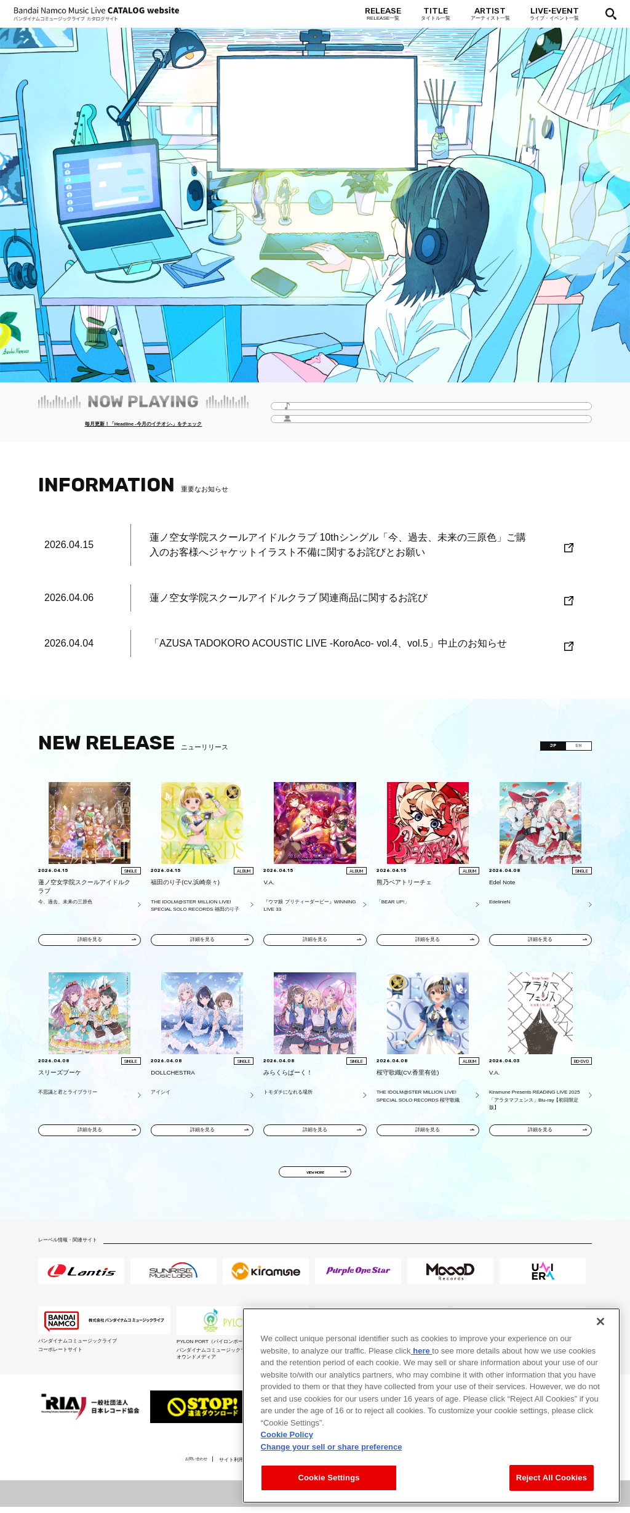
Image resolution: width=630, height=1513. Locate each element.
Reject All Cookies (551, 1477)
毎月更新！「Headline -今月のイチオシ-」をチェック (143, 425)
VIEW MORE (315, 1177)
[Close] (600, 1321)
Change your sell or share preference (331, 1446)
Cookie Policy (287, 1434)
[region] (431, 1405)
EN (574, 747)
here (422, 1350)
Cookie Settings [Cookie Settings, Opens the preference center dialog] (328, 1477)
